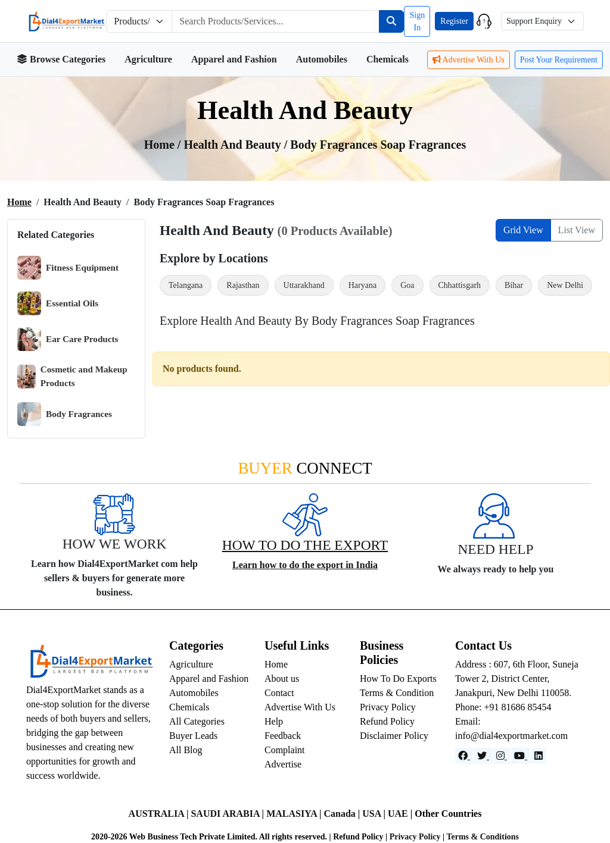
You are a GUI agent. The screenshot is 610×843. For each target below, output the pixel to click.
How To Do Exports (398, 678)
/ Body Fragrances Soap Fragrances (375, 144)
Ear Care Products (68, 339)
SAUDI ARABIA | (228, 813)
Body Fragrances (64, 414)
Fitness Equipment (68, 268)
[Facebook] (464, 756)
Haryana (362, 285)
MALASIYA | (294, 813)
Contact (279, 693)
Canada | (342, 813)
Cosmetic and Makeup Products (72, 376)
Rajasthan (242, 285)
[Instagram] (501, 756)
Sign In (417, 21)
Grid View (523, 230)
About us (281, 678)
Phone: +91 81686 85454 (503, 707)
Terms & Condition (397, 693)
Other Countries (448, 813)
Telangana (186, 285)
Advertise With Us (468, 59)
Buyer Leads (193, 736)
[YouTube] (520, 756)
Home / (164, 144)
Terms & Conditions (482, 836)
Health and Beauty (233, 144)
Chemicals (387, 59)
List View (576, 230)
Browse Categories (61, 59)
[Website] (483, 756)
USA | (375, 813)
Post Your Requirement (558, 59)
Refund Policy (387, 721)
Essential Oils (57, 303)
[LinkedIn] (538, 756)
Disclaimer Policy (394, 736)
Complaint (284, 750)
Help (273, 721)
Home (19, 202)
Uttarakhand (304, 285)
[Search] (391, 21)
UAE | (401, 813)
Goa (407, 285)
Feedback (282, 736)
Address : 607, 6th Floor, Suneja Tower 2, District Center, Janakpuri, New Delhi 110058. (516, 678)
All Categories (197, 721)
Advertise (282, 764)
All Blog (186, 750)
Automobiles (321, 59)
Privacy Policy (388, 707)
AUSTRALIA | (160, 813)
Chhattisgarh (459, 285)
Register (454, 21)
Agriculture (148, 59)
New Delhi (565, 285)
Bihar (514, 285)
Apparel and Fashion (234, 59)
